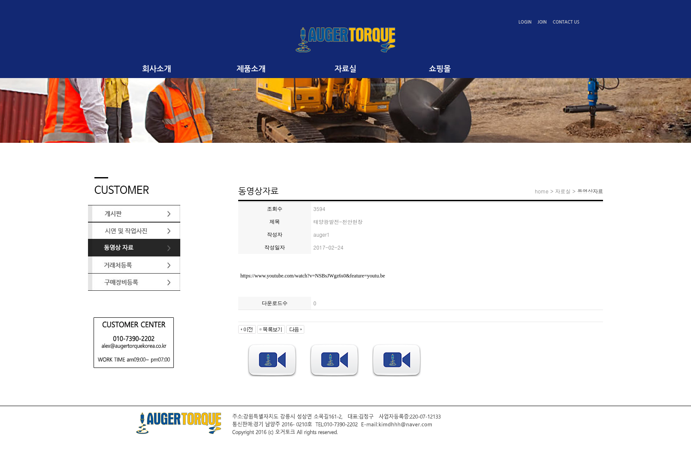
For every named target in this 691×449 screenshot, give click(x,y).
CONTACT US (566, 22)
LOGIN (524, 22)
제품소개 (251, 69)
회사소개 (156, 69)
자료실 (346, 69)
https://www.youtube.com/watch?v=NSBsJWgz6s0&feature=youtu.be (312, 276)
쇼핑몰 (440, 69)
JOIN (542, 22)
